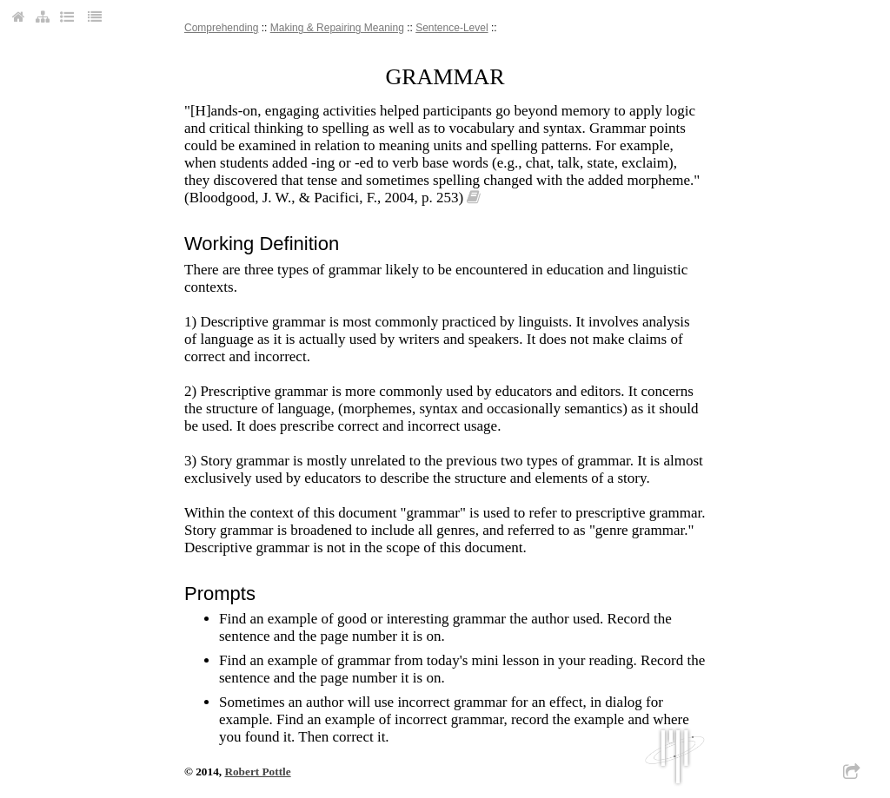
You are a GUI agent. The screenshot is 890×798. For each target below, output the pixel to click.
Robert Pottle (257, 771)
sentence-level (451, 28)
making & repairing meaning (337, 28)
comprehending (221, 28)
